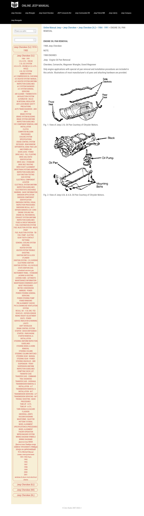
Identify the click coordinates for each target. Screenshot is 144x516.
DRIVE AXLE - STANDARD (25, 162)
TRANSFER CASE (26, 374)
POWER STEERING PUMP (25, 298)
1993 (25, 460)
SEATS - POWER (25, 318)
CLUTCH (26, 129)
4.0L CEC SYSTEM (25, 71)
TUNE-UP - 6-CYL (26, 407)
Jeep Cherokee (16, 13)
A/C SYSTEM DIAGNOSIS (25, 86)
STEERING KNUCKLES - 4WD (26, 361)
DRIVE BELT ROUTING (25, 165)
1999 (25, 470)
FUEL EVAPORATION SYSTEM (26, 225)
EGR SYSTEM (25, 177)
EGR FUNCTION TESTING (25, 175)
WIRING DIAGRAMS (25, 439)
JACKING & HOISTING (25, 275)
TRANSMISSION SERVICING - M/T (25, 396)
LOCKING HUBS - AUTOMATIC (25, 278)
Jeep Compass (126, 13)
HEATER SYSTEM (26, 248)
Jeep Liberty (113, 13)
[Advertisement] (89, 203)
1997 (25, 465)
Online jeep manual (35, 5)
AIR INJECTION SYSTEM (25, 96)
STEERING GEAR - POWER (26, 359)
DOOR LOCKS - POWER (26, 152)
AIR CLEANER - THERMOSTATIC (26, 94)
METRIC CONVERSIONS (26, 288)
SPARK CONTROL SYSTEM (26, 328)
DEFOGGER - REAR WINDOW (25, 144)
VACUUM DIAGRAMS (26, 417)
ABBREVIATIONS (26, 74)
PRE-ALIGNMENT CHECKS (26, 303)
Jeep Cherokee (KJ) (26, 484)
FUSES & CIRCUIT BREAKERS (26, 223)
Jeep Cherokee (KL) (26, 495)
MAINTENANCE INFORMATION (25, 280)
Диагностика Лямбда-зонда (26, 444)
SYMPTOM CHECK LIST (26, 371)
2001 (25, 475)
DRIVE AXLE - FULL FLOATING (25, 154)
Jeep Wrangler (30, 13)
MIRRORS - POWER (25, 291)
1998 (25, 467)
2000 (25, 472)
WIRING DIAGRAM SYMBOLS (26, 437)
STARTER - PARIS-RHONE (25, 333)
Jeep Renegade (16, 20)
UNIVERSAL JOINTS (26, 414)
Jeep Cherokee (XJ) (26, 55)
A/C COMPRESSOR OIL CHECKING (26, 76)
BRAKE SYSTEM (25, 114)
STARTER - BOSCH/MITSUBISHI (26, 331)
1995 (25, 462)
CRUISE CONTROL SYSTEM (25, 142)
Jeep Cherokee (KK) (26, 490)
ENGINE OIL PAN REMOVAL (25, 215)
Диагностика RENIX (26, 442)
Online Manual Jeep (52, 27)
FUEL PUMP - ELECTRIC (26, 235)
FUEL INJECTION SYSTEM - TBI (25, 233)
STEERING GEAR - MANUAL (25, 356)
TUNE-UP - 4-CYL (26, 404)
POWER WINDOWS (25, 301)
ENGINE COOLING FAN (26, 212)
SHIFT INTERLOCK (25, 326)
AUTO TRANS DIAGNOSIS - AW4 (26, 109)
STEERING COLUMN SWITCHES (26, 354)
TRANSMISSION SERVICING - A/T (25, 394)
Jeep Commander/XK (82, 13)
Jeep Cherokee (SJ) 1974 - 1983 (26, 49)
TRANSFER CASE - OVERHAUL (25, 381)
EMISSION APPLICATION (25, 195)
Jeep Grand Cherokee (46, 13)
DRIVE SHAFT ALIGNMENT (25, 167)
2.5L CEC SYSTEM (25, 64)
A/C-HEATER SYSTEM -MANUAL (26, 79)
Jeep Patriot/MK (99, 13)
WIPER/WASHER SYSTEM (26, 434)
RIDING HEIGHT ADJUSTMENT (25, 316)
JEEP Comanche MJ (64, 13)
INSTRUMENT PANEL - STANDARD (25, 273)
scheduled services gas (26, 270)
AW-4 (25, 112)
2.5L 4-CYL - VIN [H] (26, 61)
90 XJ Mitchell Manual (25, 452)
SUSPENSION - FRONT (25, 364)
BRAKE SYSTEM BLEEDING (25, 117)
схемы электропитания (25, 454)
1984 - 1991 (26, 59)
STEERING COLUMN (26, 351)
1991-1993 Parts (26, 457)
